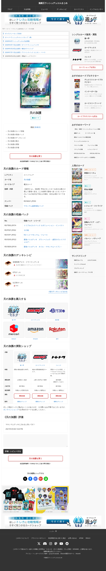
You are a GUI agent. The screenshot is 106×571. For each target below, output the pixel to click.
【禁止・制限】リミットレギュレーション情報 (87, 129)
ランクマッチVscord (80, 264)
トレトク (87, 57)
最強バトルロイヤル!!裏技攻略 (82, 137)
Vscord (78, 554)
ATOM (81, 538)
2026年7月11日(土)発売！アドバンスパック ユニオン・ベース (24, 52)
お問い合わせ (72, 538)
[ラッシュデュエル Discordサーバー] (45, 543)
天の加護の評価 (13, 147)
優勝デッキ (77, 133)
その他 (26, 230)
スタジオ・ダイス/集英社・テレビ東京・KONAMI (62, 549)
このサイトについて (22, 538)
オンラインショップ (10, 409)
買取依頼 (22, 396)
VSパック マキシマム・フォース (36, 235)
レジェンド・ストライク (93, 206)
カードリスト (79, 9)
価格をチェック (22, 401)
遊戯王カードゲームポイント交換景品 (84, 157)
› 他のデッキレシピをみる (57, 291)
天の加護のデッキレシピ (17, 138)
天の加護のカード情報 (16, 131)
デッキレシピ (62, 9)
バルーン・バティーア (92, 238)
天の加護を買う (35, 156)
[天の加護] (25, 479)
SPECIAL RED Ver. (95, 153)
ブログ (9, 9)
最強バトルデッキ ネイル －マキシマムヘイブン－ (43, 246)
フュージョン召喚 (93, 145)
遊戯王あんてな (78, 260)
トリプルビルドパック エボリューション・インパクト (44, 225)
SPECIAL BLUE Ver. (79, 153)
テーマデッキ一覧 (90, 133)
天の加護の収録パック (16, 134)
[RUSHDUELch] (61, 543)
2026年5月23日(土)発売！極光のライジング (18, 49)
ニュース (44, 9)
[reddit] (67, 543)
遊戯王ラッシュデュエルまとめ (53, 3)
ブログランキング (79, 268)
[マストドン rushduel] (55, 543)
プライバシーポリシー (38, 538)
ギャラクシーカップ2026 (12, 34)
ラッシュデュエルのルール (81, 141)
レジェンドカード (93, 149)
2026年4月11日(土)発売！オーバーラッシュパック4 (21, 45)
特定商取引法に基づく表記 (57, 538)
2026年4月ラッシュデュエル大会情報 (16, 41)
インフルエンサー (96, 9)
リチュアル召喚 (78, 149)
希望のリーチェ (90, 173)
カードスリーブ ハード (92, 103)
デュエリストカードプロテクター (93, 80)
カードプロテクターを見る (87, 116)
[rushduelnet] (50, 543)
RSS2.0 (88, 538)
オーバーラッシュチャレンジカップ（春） (18, 37)
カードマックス (90, 47)
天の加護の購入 (13, 141)
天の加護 (27, 179)
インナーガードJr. (91, 91)
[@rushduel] (38, 543)
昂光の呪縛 (88, 189)
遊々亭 (86, 38)
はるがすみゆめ (92, 260)
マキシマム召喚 (78, 145)
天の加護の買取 (13, 144)
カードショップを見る (87, 67)
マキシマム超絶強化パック (34, 206)
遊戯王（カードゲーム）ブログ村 (83, 272)
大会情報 (27, 9)
